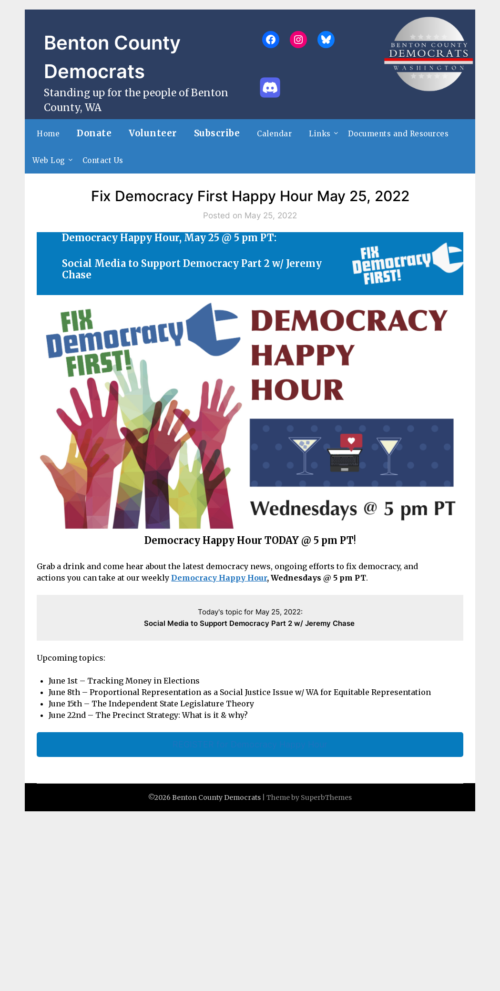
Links (320, 133)
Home (48, 133)
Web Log (48, 160)
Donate (94, 133)
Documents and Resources (398, 133)
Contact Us (102, 160)
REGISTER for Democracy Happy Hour (250, 744)
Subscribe (217, 133)
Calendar (274, 133)
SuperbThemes (326, 797)
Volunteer (153, 133)
